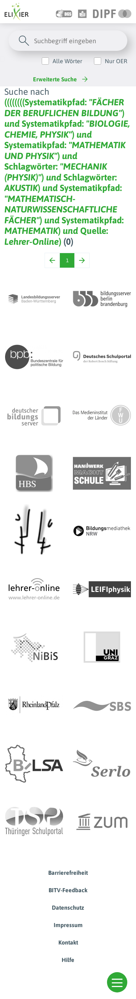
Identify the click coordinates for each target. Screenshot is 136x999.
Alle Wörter (67, 61)
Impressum (68, 925)
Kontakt (68, 942)
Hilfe (68, 960)
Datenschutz (68, 907)
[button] (117, 982)
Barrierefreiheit (68, 872)
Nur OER (116, 61)
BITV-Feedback (68, 890)
